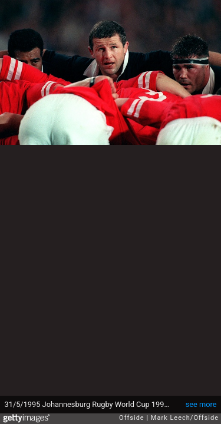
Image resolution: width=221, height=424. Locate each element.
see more (201, 404)
